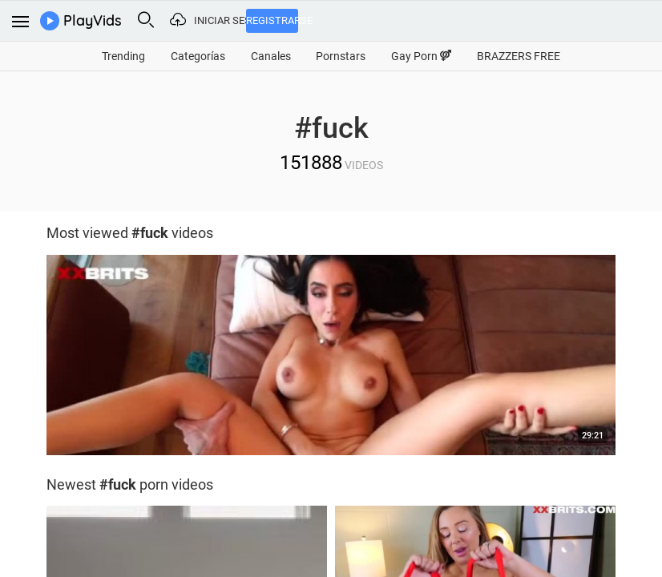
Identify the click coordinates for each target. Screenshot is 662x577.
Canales (271, 56)
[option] (331, 359)
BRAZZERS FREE (518, 56)
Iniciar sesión (220, 20)
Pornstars (340, 56)
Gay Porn (421, 56)
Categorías (198, 56)
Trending (123, 56)
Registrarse (272, 20)
